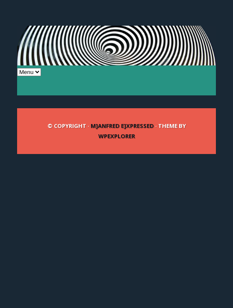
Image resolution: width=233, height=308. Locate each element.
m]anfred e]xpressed (122, 126)
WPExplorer (116, 136)
